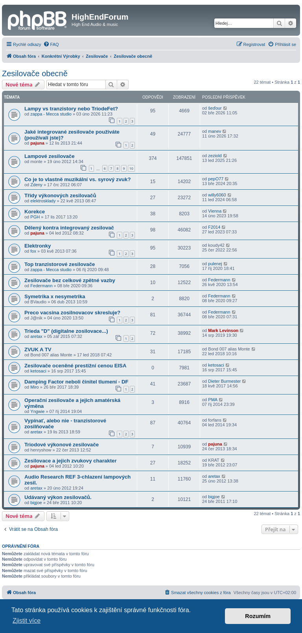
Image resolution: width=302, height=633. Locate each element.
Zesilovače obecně (35, 73)
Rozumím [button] (258, 616)
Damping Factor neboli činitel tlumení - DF (76, 382)
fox (33, 251)
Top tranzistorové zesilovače (59, 264)
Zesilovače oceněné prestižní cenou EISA (75, 366)
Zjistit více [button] (27, 620)
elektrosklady (42, 200)
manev (214, 131)
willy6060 (217, 195)
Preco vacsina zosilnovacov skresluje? (72, 313)
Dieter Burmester (224, 381)
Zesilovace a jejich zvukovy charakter (70, 461)
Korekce (34, 212)
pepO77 (215, 178)
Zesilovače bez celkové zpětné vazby (69, 280)
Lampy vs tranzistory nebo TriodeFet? (71, 109)
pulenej (215, 263)
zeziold (214, 155)
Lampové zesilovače (49, 156)
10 (131, 168)
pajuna (37, 143)
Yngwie (37, 411)
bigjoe (36, 502)
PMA (212, 399)
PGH (35, 217)
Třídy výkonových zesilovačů (60, 195)
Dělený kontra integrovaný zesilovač (69, 228)
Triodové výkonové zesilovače (61, 445)
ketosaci (38, 371)
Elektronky (37, 246)
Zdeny (36, 184)
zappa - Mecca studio (51, 114)
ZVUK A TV (38, 349)
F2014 (214, 227)
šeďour (214, 108)
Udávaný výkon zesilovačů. (58, 497)
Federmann (41, 285)
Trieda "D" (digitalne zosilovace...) (66, 331)
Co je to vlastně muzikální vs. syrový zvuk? (77, 179)
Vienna (214, 211)
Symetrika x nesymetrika (54, 296)
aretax (36, 336)
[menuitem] (51, 44)
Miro (34, 387)
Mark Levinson (223, 330)
